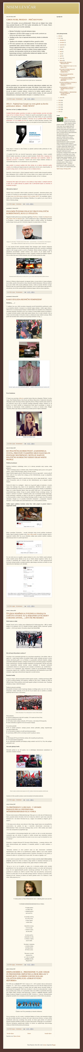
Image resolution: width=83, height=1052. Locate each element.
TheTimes (35, 216)
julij (61, 49)
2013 (59, 107)
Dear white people (32, 534)
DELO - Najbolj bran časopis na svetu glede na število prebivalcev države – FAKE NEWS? (27, 105)
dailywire (21, 398)
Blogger (53, 1045)
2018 (59, 36)
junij (61, 51)
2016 (59, 100)
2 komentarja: (19, 799)
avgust (61, 47)
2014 (59, 104)
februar (61, 60)
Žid (67, 117)
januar (61, 97)
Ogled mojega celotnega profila (64, 168)
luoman (44, 1045)
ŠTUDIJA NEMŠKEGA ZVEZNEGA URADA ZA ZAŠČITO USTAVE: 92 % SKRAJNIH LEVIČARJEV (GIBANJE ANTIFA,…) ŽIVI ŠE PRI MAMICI (27, 615)
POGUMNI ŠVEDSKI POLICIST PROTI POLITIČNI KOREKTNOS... (67, 71)
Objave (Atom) (16, 1036)
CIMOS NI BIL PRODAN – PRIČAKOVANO (24, 20)
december (62, 40)
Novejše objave (10, 1033)
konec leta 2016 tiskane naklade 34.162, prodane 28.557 (25, 196)
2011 (59, 111)
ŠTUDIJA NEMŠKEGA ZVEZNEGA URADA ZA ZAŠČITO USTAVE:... (68, 84)
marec (61, 58)
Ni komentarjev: (19, 99)
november (62, 42)
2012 (59, 109)
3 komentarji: (19, 204)
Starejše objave (48, 1033)
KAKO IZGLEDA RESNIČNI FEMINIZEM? (24, 299)
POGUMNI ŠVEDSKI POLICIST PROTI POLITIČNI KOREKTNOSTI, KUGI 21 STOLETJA (27, 212)
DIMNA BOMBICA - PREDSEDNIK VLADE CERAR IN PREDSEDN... (68, 93)
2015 (59, 102)
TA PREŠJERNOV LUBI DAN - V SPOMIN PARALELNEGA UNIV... (67, 89)
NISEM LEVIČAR (21, 7)
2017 (59, 38)
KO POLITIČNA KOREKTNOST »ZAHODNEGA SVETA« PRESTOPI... (67, 79)
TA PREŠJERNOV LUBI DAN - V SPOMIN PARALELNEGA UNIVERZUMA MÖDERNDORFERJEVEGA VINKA (23, 809)
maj (61, 53)
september (62, 44)
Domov (29, 1033)
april (61, 56)
